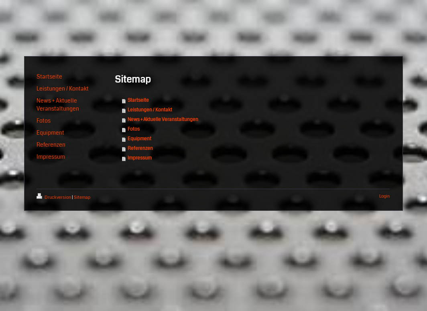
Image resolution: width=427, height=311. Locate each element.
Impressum (140, 158)
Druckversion (54, 197)
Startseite (138, 100)
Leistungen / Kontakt (150, 110)
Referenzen (140, 148)
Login (384, 196)
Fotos (134, 129)
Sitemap (82, 197)
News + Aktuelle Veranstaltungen (163, 119)
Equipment (139, 138)
